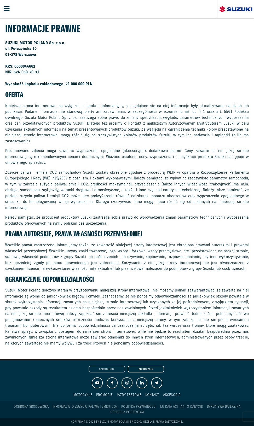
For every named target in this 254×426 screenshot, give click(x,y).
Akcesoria (172, 394)
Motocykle (146, 369)
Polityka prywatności (138, 407)
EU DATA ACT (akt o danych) (181, 407)
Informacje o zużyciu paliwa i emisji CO (85, 407)
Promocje (104, 394)
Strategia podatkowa (127, 412)
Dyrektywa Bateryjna (223, 407)
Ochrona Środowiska (31, 407)
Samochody (106, 369)
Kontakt (152, 394)
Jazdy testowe (129, 394)
